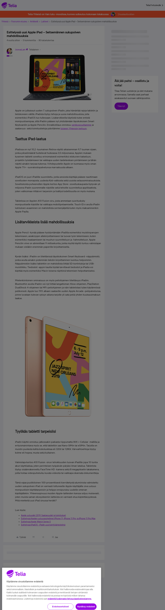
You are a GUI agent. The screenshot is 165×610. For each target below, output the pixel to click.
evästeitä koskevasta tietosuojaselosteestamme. (70, 607)
